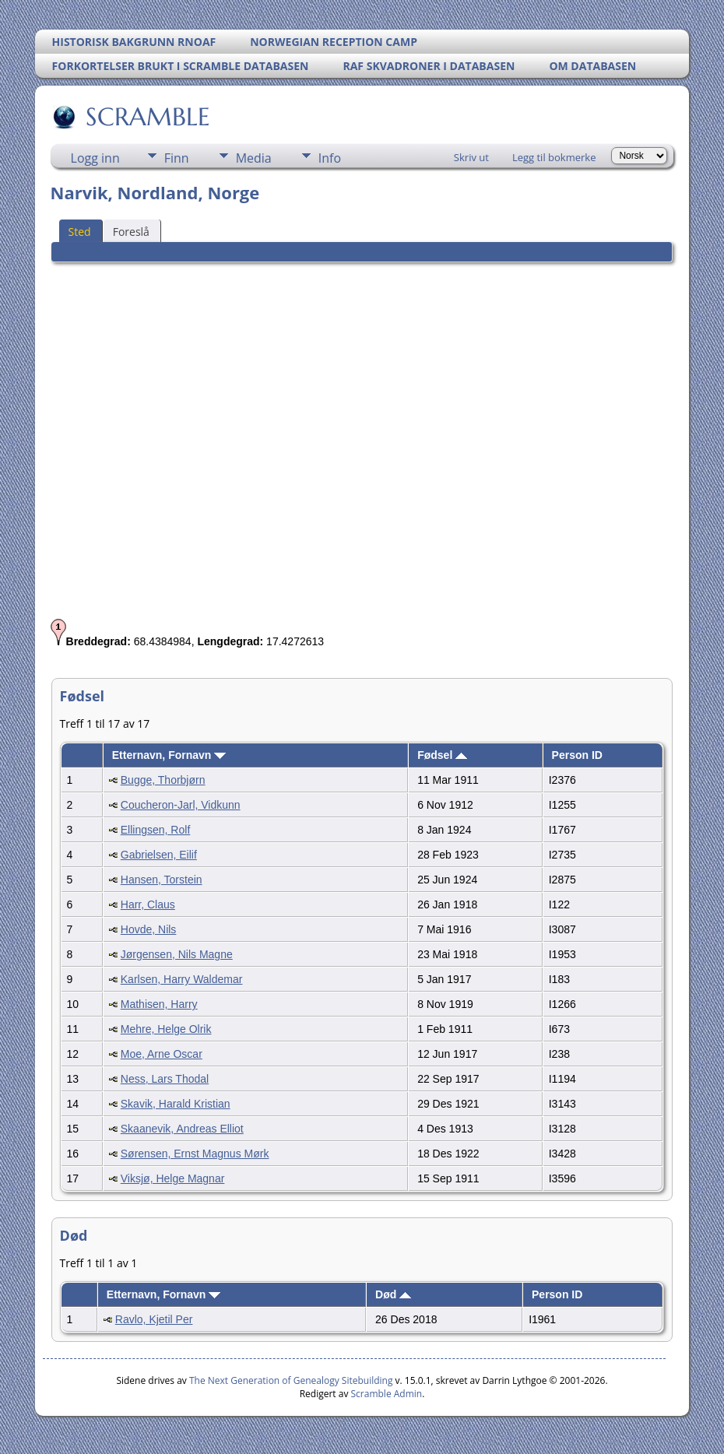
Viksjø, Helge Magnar (173, 1178)
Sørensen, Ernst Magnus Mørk (195, 1153)
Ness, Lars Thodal (165, 1079)
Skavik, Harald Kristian (175, 1104)
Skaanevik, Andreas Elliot (182, 1128)
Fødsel (442, 755)
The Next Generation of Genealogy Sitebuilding (291, 1380)
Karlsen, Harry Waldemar (182, 979)
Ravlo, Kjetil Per (154, 1319)
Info (329, 158)
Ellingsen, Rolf (156, 830)
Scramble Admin (387, 1393)
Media (254, 158)
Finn (176, 158)
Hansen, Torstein (161, 879)
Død (393, 1294)
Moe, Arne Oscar (161, 1054)
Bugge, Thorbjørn (163, 780)
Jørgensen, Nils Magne (177, 954)
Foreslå (131, 231)
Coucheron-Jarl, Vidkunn (181, 805)
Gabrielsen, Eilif (159, 854)
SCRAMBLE (146, 116)
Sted (80, 231)
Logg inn (95, 158)
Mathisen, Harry (159, 1004)
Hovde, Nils (149, 929)
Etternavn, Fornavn (169, 755)
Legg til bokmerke (554, 157)
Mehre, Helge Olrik (166, 1029)
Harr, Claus (148, 904)
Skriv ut (471, 157)
